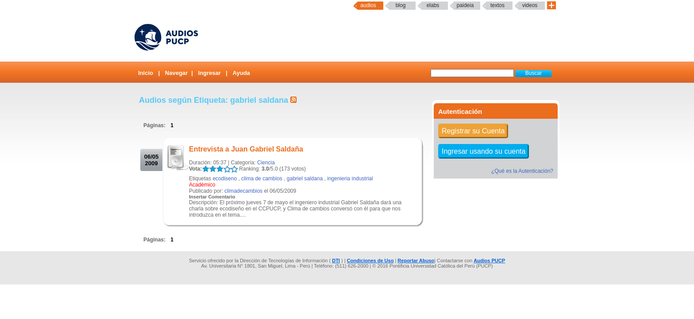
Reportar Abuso (415, 260)
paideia (465, 5)
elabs (433, 5)
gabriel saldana (305, 178)
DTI (336, 260)
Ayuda (241, 73)
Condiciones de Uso (370, 260)
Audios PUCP (489, 260)
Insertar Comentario (212, 196)
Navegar (176, 73)
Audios (368, 5)
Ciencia (266, 163)
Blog (401, 5)
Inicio (145, 73)
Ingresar (209, 73)
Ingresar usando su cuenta (483, 151)
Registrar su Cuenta (473, 131)
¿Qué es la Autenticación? (522, 171)
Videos (530, 5)
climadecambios (243, 191)
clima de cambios (261, 178)
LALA (205, 169)
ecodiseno (224, 178)
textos (497, 5)
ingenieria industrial (350, 178)
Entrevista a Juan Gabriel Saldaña (246, 149)
